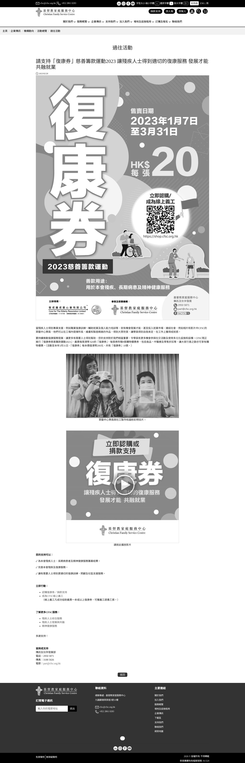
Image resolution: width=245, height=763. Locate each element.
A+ (186, 3)
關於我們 (159, 695)
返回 (122, 674)
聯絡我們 (177, 21)
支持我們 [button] (110, 21)
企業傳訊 (16, 31)
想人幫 (169, 11)
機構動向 (29, 31)
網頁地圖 (159, 731)
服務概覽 (159, 704)
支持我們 (159, 722)
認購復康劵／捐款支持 (54, 592)
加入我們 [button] (125, 21)
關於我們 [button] (68, 21)
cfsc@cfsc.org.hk (46, 3)
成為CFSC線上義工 (53, 596)
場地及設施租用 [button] (142, 21)
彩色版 (194, 3)
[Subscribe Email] (52, 709)
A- (157, 3)
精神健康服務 (49, 626)
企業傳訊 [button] (96, 21)
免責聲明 (40, 757)
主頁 (5, 31)
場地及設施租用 (162, 709)
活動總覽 (42, 31)
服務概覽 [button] (82, 21)
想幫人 (182, 11)
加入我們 (159, 700)
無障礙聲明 (51, 757)
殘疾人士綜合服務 (52, 618)
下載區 (158, 718)
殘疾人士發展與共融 (53, 622)
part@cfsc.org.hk (52, 663)
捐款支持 (155, 11)
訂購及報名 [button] (161, 21)
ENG (202, 3)
